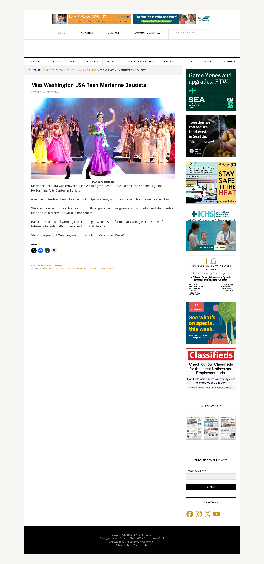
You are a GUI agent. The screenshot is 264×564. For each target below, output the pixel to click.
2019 (48, 268)
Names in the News (54, 265)
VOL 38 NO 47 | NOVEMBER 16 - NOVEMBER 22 (95, 268)
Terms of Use (140, 545)
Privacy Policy (123, 545)
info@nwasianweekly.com (141, 541)
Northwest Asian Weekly (132, 48)
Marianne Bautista (62, 268)
